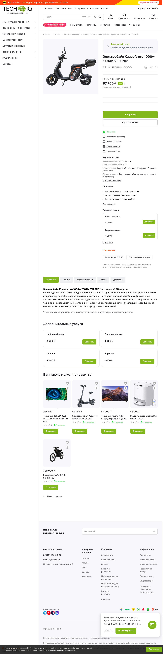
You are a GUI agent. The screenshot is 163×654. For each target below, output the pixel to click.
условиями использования (59, 650)
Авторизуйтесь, (120, 44)
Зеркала (109, 353)
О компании (107, 555)
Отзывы (66, 280)
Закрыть (108, 630)
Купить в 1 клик (130, 122)
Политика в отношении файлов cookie (147, 589)
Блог (84, 567)
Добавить (149, 222)
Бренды (85, 572)
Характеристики (85, 280)
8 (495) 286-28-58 (147, 8)
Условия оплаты (147, 559)
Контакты (86, 576)
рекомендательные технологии (96, 638)
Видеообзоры (146, 581)
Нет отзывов (115, 67)
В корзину (130, 114)
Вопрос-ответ (146, 576)
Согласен (154, 649)
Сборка (51, 353)
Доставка (118, 280)
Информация (147, 549)
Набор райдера (112, 216)
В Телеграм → (125, 630)
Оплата (103, 280)
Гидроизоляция (112, 230)
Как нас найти (108, 559)
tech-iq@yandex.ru (52, 559)
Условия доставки (148, 564)
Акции (85, 563)
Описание (51, 280)
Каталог (86, 558)
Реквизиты (145, 555)
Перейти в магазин (148, 2)
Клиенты (105, 599)
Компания (106, 549)
